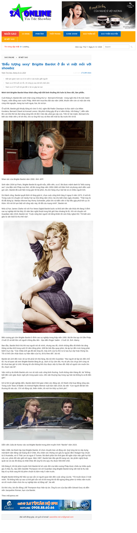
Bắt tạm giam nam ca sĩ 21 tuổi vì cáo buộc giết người (26, 79)
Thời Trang (55, 34)
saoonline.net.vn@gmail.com (61, 517)
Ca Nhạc (26, 34)
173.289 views (86, 73)
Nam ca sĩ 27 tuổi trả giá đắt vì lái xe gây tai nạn (24, 87)
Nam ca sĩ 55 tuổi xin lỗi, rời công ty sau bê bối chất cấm (28, 83)
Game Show (71, 34)
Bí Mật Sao (9, 39)
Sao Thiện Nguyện (109, 34)
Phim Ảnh (39, 34)
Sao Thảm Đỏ (89, 34)
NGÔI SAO (10, 34)
